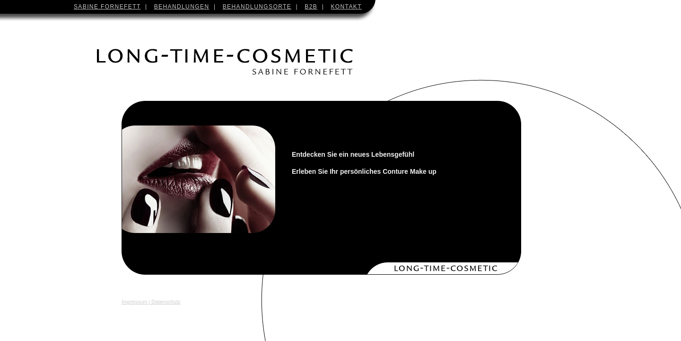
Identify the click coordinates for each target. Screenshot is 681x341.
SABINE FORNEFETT (107, 6)
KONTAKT (346, 6)
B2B (311, 6)
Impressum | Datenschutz (151, 302)
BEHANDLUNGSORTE (257, 6)
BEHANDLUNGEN (182, 6)
